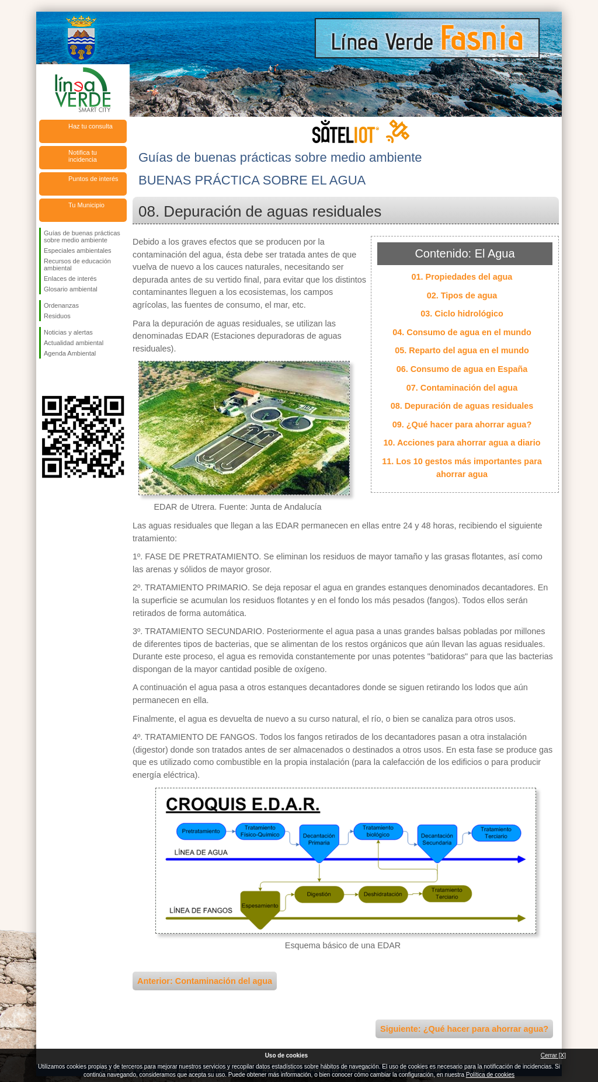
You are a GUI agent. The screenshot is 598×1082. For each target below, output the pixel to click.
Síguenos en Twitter (65, 377)
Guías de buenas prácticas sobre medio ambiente (82, 236)
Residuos (57, 315)
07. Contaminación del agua (461, 387)
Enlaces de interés (70, 278)
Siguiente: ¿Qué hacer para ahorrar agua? (464, 1029)
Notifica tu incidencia (82, 156)
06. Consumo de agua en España (462, 369)
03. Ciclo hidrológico (461, 313)
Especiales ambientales (78, 250)
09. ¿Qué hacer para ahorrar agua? (461, 424)
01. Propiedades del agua (462, 276)
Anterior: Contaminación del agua (204, 981)
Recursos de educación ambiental (77, 265)
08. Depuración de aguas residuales (462, 405)
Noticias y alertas (68, 332)
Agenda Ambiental (70, 353)
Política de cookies (490, 1074)
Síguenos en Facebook (46, 377)
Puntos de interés (93, 178)
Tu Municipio (86, 204)
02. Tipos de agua (462, 295)
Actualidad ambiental (73, 342)
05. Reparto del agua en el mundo (462, 350)
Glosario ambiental (71, 289)
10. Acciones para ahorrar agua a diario (461, 442)
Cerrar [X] (553, 1055)
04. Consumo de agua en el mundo (461, 332)
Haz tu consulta (90, 126)
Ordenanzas (61, 305)
